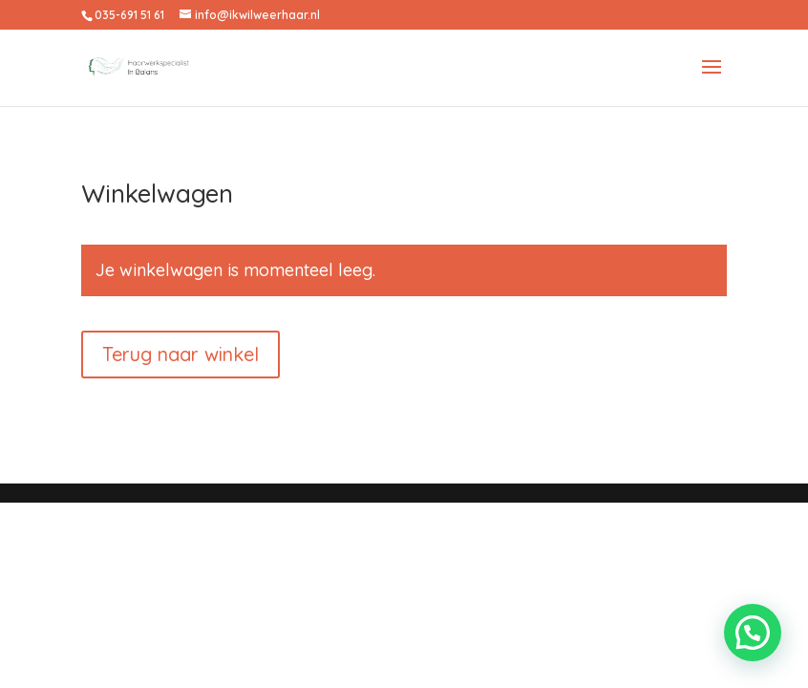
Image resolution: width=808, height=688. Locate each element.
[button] (752, 632)
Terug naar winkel (180, 354)
